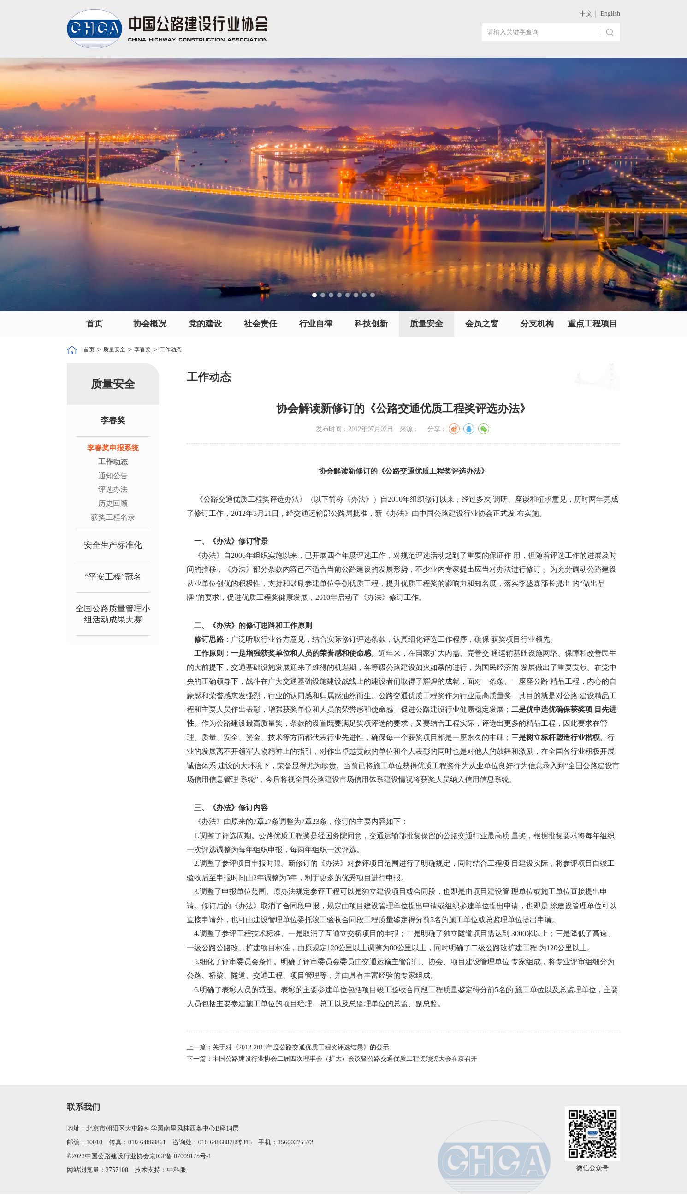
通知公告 (113, 477)
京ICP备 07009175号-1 (180, 1164)
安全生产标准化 (113, 546)
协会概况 (149, 323)
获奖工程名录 (113, 518)
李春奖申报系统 (113, 449)
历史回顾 (113, 505)
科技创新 (371, 323)
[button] (314, 295)
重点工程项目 (592, 323)
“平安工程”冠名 (113, 578)
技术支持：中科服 (160, 1178)
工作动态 (191, 350)
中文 (586, 13)
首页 (94, 323)
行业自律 (315, 323)
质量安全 (426, 323)
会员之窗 (481, 323)
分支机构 (537, 323)
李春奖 (156, 350)
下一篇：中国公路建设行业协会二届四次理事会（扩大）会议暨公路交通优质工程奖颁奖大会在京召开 (353, 1065)
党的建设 (205, 323)
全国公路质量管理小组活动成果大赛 (113, 615)
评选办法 (113, 491)
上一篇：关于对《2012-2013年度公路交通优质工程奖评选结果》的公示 (302, 1050)
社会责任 (260, 323)
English (610, 13)
